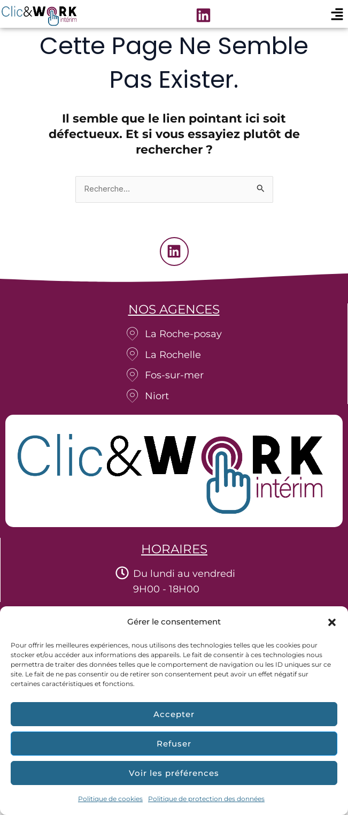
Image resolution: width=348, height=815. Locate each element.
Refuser (174, 743)
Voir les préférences (174, 773)
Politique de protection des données (206, 799)
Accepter (174, 714)
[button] (332, 622)
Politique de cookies (110, 799)
